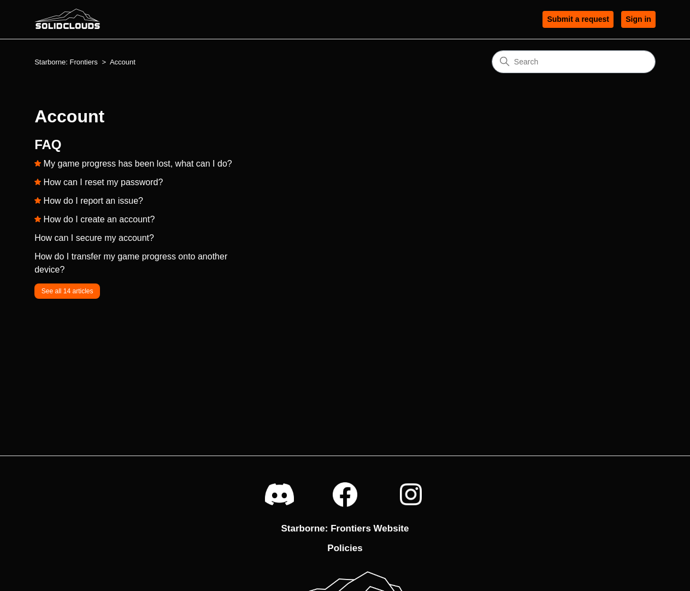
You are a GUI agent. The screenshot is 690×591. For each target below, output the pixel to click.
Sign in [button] (638, 19)
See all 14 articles (67, 291)
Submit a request (578, 19)
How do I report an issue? (93, 200)
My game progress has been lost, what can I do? (138, 163)
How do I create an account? (99, 219)
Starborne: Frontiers (66, 62)
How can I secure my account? (94, 238)
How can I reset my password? (103, 182)
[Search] (573, 62)
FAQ (47, 144)
